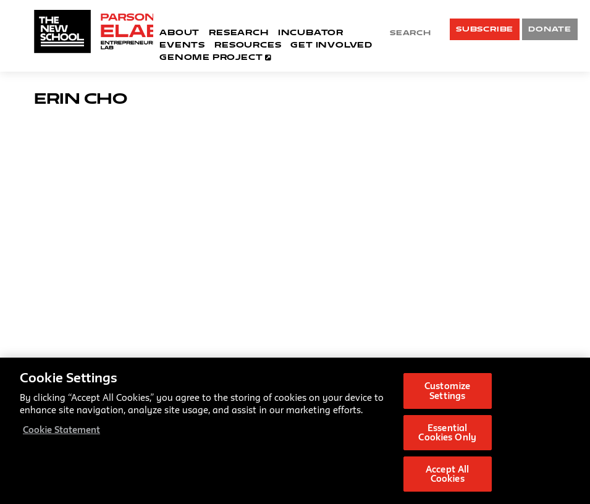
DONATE (549, 29)
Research (238, 32)
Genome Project (215, 56)
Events (182, 44)
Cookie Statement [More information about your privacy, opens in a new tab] (61, 429)
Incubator (310, 32)
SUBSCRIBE (484, 29)
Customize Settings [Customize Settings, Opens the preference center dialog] (447, 390)
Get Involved (331, 44)
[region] (295, 431)
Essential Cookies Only (447, 432)
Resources (247, 44)
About (179, 32)
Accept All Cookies (447, 474)
